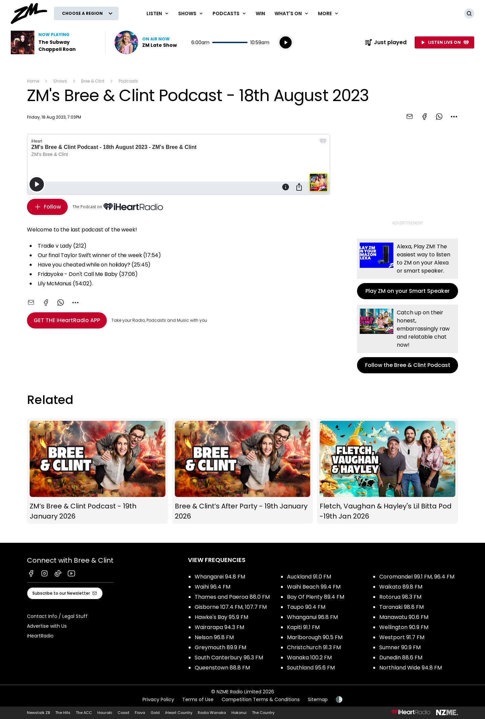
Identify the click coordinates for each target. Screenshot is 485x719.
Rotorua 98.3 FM (400, 597)
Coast (123, 712)
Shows (60, 81)
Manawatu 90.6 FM (403, 617)
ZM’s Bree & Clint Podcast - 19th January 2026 (97, 471)
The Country (263, 712)
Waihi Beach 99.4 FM (314, 587)
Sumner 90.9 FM (400, 647)
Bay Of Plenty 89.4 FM (315, 597)
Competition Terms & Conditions (261, 699)
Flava (140, 712)
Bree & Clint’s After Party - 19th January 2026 (242, 471)
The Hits (62, 712)
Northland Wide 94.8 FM (410, 667)
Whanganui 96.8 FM (312, 617)
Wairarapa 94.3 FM (219, 627)
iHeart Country (178, 712)
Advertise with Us (47, 626)
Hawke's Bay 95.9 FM (221, 617)
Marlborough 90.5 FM (315, 637)
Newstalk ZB (38, 712)
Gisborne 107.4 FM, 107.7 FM (231, 607)
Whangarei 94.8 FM (220, 577)
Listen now (146, 42)
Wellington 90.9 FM (403, 627)
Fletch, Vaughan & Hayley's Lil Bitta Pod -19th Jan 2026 (387, 471)
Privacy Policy (158, 699)
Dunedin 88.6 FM (400, 657)
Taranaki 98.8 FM (401, 607)
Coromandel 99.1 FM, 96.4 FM (416, 577)
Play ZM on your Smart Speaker (407, 269)
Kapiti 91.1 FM (303, 627)
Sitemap (318, 699)
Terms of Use (198, 699)
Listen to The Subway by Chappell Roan (54, 42)
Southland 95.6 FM (311, 667)
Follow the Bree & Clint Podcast (407, 339)
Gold (155, 712)
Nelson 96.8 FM (214, 637)
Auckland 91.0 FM (309, 577)
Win (260, 13)
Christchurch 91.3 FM (314, 647)
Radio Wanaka (212, 712)
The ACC (84, 712)
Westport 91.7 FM (401, 637)
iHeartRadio (40, 635)
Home (33, 81)
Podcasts (128, 81)
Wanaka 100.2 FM (309, 657)
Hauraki (104, 712)
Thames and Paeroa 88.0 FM (232, 597)
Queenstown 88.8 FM (222, 667)
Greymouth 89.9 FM (220, 647)
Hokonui (239, 712)
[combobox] (454, 117)
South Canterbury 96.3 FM (229, 657)
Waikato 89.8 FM (400, 587)
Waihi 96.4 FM (212, 587)
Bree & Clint (92, 81)
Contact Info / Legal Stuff (57, 616)
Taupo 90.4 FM (306, 607)
